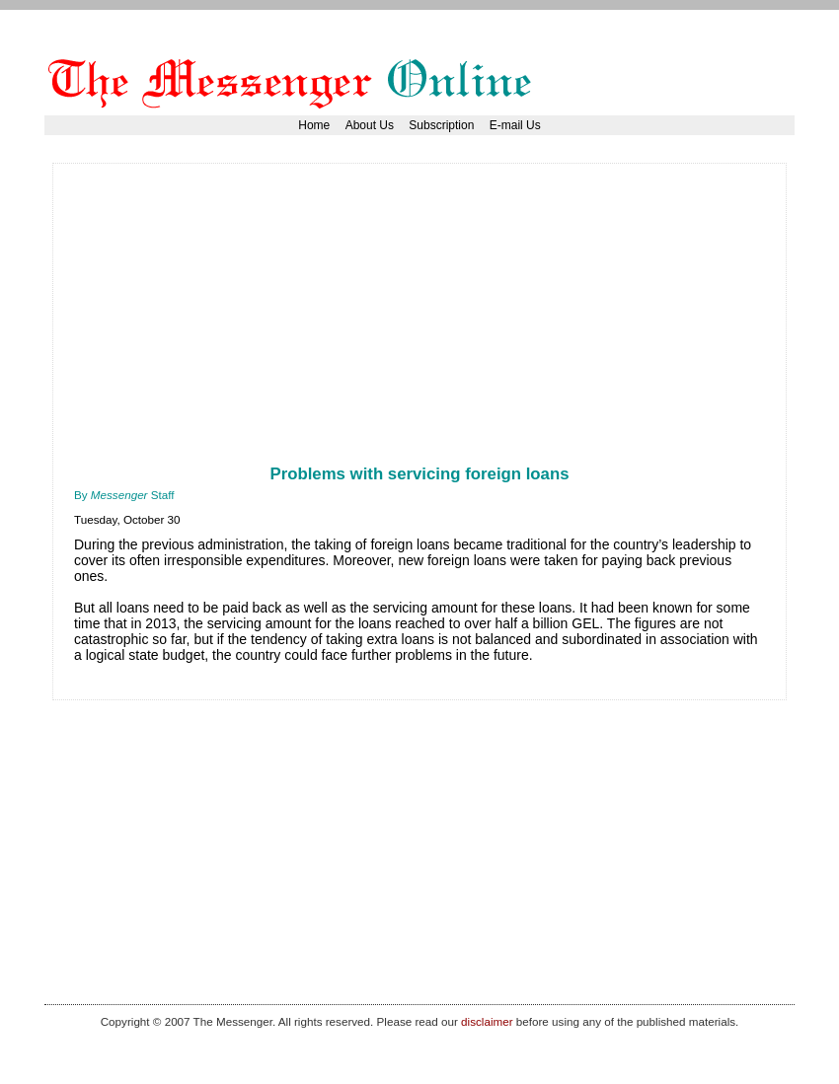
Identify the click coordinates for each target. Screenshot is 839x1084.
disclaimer (486, 1021)
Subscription (441, 125)
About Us (369, 125)
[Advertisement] (305, 322)
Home (314, 125)
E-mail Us (515, 125)
